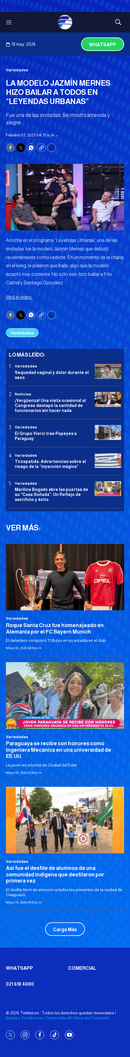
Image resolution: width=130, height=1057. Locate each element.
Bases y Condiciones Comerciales (37, 1017)
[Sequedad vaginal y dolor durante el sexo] (108, 371)
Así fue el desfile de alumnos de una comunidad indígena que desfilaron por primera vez (55, 874)
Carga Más (65, 929)
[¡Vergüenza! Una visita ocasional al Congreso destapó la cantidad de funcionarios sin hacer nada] (108, 399)
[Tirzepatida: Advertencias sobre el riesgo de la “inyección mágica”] (108, 460)
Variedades (17, 70)
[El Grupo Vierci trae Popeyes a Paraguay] (108, 432)
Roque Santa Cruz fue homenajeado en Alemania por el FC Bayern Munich (55, 628)
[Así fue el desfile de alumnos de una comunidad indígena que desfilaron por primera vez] (65, 820)
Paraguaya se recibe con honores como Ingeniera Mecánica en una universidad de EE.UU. (58, 750)
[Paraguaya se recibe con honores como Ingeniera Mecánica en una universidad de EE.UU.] (65, 695)
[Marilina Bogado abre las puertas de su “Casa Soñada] (108, 488)
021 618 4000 (20, 984)
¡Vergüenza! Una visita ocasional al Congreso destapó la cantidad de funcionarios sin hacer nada (50, 405)
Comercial (82, 968)
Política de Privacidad (89, 1017)
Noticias (23, 394)
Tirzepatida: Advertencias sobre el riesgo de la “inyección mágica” (50, 464)
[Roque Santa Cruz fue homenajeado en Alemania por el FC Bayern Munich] (65, 577)
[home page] (65, 22)
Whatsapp (102, 44)
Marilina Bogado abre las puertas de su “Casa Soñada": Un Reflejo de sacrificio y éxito (51, 494)
